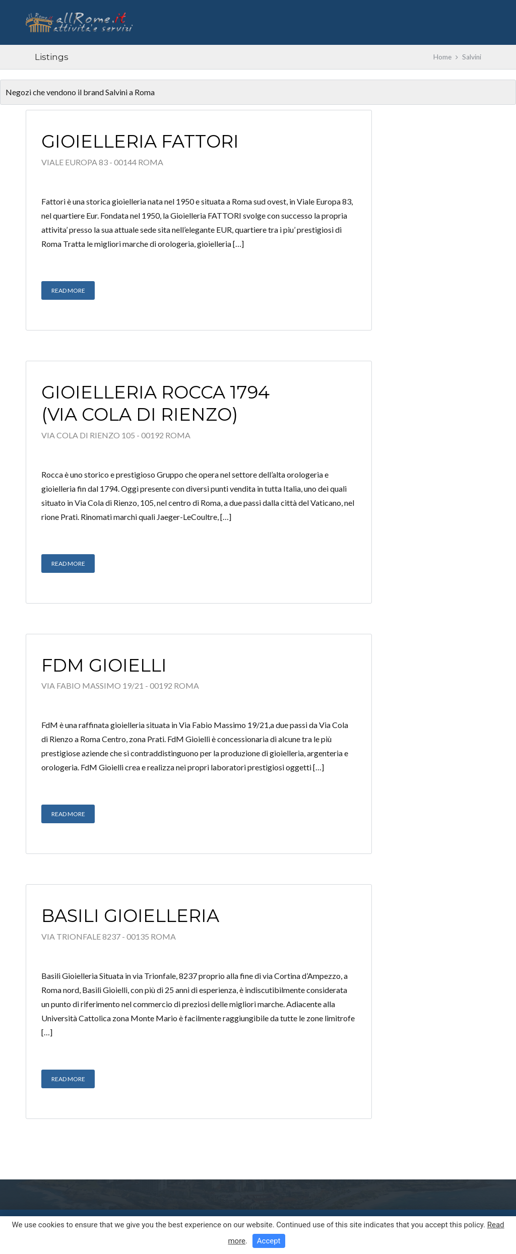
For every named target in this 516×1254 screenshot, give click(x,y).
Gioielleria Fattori (140, 141)
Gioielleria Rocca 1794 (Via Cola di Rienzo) (155, 403)
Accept (269, 1240)
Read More (68, 290)
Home (442, 57)
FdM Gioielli (104, 665)
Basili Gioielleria (130, 916)
